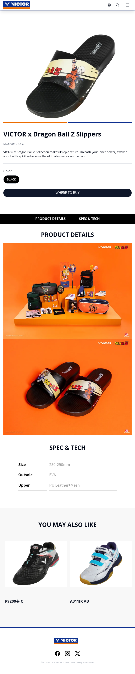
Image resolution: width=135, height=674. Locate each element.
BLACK (11, 179)
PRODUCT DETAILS (50, 218)
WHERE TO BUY (68, 192)
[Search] (117, 5)
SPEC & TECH (89, 218)
